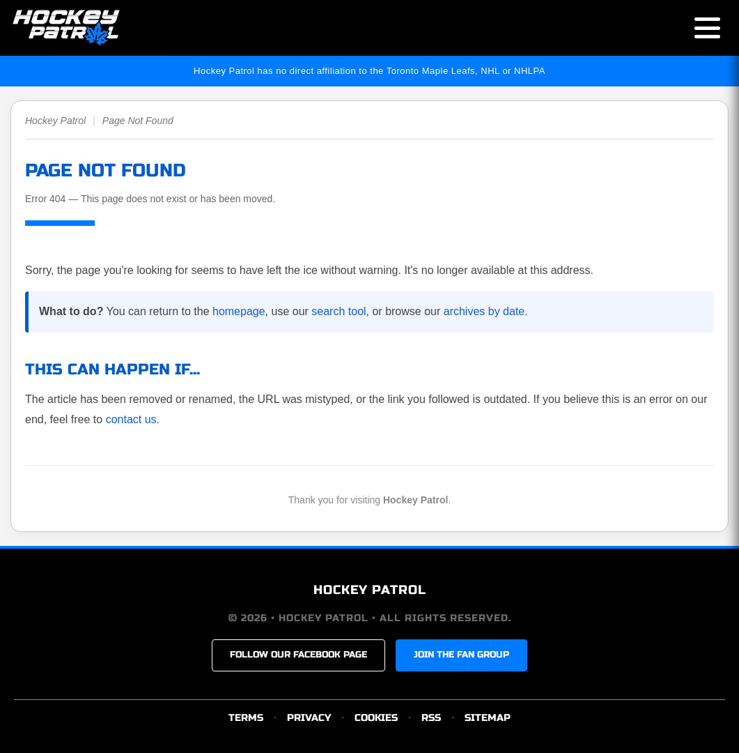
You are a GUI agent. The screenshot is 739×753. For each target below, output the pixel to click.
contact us (131, 419)
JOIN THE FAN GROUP (461, 654)
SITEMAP (488, 718)
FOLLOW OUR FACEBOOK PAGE (298, 654)
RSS (431, 718)
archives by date (484, 311)
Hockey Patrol (55, 120)
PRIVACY (309, 718)
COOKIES (376, 718)
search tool (338, 311)
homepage (238, 311)
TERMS (245, 718)
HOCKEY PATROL (369, 590)
